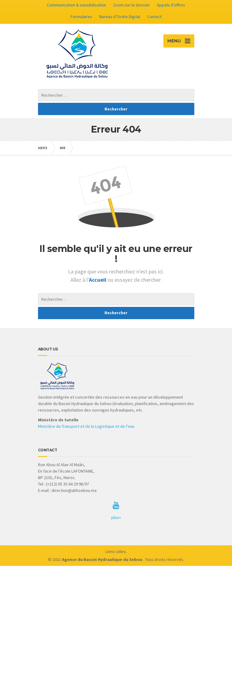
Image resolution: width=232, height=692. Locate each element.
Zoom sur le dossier (131, 5)
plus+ (116, 517)
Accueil (98, 279)
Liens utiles (115, 551)
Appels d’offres (171, 5)
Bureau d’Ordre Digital (119, 16)
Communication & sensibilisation (76, 5)
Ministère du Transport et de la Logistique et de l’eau (86, 426)
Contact (154, 16)
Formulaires (81, 16)
